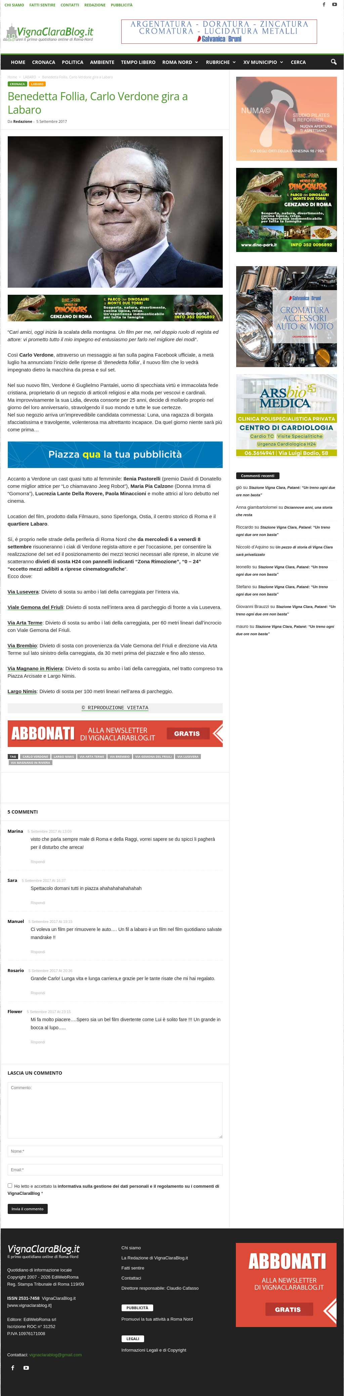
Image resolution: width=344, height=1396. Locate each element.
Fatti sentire (133, 1267)
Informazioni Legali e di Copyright (154, 1350)
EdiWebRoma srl (40, 1319)
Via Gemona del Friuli (153, 756)
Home (12, 77)
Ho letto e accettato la (113, 1189)
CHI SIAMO (14, 4)
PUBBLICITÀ (121, 4)
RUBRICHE (221, 62)
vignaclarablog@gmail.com (55, 1354)
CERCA (298, 62)
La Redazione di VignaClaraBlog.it (155, 1257)
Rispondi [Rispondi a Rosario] (38, 993)
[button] (333, 62)
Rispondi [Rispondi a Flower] (38, 1042)
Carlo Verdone (35, 756)
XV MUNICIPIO (263, 62)
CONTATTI (70, 4)
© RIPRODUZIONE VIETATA (115, 708)
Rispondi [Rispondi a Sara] (38, 903)
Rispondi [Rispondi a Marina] (38, 862)
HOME (18, 62)
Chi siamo (131, 1247)
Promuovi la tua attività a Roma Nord (157, 1319)
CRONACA (43, 62)
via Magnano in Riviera (30, 762)
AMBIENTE (102, 62)
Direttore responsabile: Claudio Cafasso (160, 1288)
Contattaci (131, 1278)
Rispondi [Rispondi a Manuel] (38, 952)
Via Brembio (120, 756)
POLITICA (72, 62)
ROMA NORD (180, 62)
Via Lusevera (187, 756)
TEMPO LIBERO (138, 62)
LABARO (29, 77)
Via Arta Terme (92, 756)
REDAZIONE (94, 4)
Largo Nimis (64, 756)
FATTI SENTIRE (42, 4)
